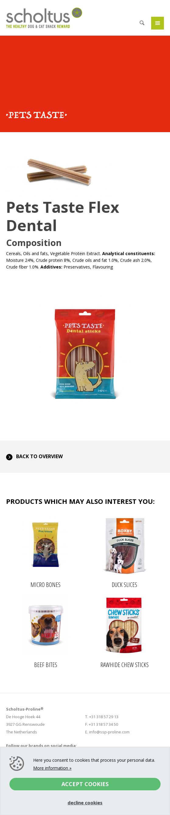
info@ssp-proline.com (109, 732)
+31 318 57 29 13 (103, 716)
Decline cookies (85, 802)
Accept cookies (85, 784)
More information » (52, 768)
